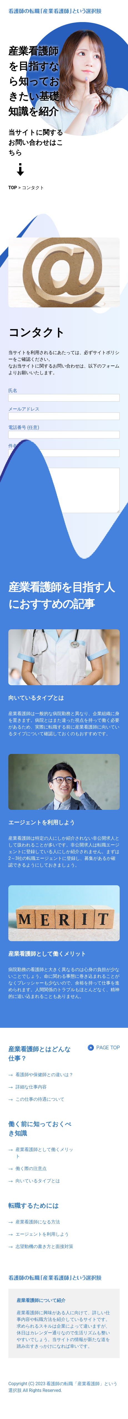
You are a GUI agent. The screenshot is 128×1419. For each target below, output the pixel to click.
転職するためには (33, 1214)
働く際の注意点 (31, 1177)
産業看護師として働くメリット (47, 962)
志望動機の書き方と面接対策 (44, 1254)
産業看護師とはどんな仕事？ (39, 1062)
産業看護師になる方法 (38, 1230)
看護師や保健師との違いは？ (44, 1083)
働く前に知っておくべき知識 (39, 1137)
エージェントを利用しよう (41, 830)
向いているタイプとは (36, 706)
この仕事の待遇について (40, 1107)
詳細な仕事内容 (31, 1095)
